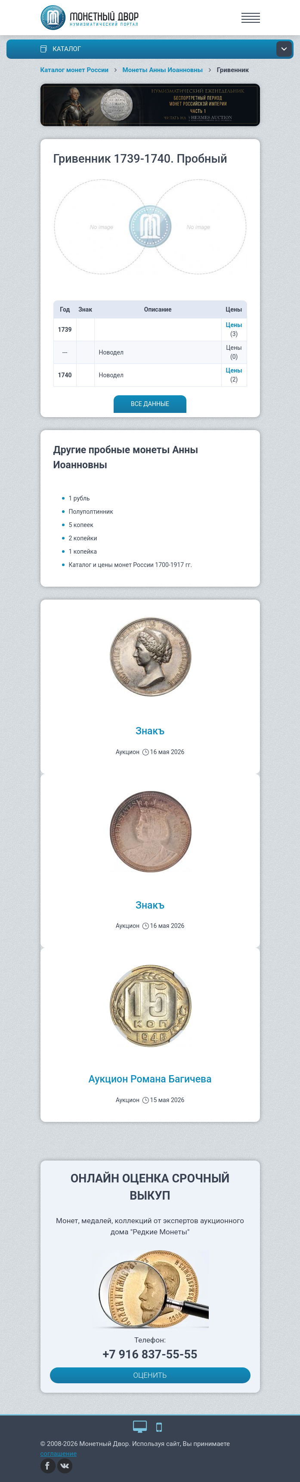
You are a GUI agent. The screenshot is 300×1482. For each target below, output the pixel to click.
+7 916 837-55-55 (150, 1354)
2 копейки (83, 538)
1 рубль (79, 498)
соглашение (58, 1454)
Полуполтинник (91, 511)
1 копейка (83, 551)
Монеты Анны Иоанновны (163, 70)
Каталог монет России (74, 70)
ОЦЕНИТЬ (150, 1375)
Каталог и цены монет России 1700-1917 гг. (130, 564)
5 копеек (81, 524)
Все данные (150, 403)
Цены (234, 324)
